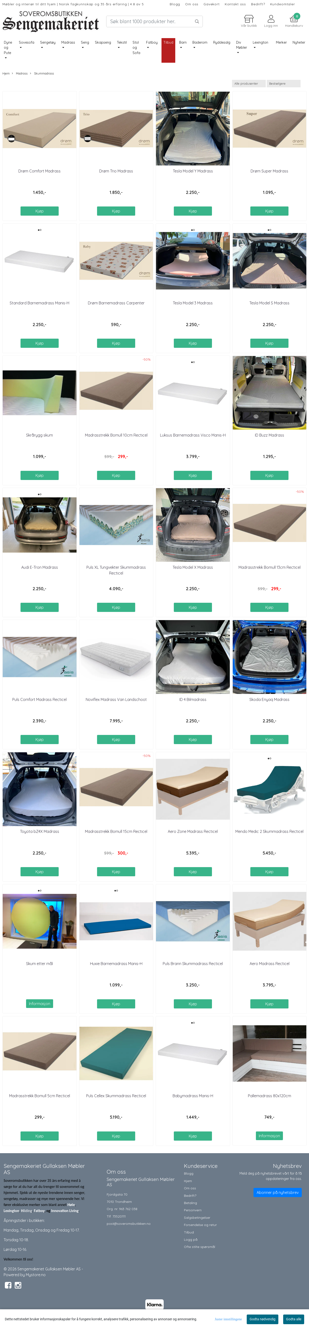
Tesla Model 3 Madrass (193, 303)
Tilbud (189, 1232)
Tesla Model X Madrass (193, 567)
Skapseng (103, 42)
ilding (27, 1210)
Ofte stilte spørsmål (199, 1247)
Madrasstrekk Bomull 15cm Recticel (116, 831)
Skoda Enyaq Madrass (269, 699)
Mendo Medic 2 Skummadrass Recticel (269, 831)
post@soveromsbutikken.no (129, 1223)
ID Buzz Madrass (269, 435)
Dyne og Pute (8, 47)
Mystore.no (36, 1274)
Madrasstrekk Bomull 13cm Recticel (270, 567)
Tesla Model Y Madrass (193, 171)
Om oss (191, 4)
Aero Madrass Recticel (269, 963)
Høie (71, 1204)
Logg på (190, 1239)
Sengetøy (48, 42)
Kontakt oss (235, 4)
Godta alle (293, 1319)
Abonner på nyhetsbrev (278, 1192)
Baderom (199, 42)
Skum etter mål (39, 963)
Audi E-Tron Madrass (39, 567)
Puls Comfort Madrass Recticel (39, 699)
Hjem (6, 73)
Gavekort (212, 4)
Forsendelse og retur (200, 1225)
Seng (85, 42)
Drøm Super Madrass (269, 171)
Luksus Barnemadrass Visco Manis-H (193, 435)
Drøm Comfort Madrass (39, 171)
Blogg (175, 4)
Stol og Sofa (136, 47)
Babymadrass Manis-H (193, 1095)
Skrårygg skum (39, 435)
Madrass (68, 42)
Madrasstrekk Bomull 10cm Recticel (116, 435)
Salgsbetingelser (197, 1217)
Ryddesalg (221, 42)
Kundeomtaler (282, 4)
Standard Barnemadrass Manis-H (39, 303)
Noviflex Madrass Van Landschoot (116, 699)
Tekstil (122, 42)
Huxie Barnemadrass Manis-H (116, 963)
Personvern (193, 1210)
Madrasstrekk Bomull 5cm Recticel (39, 1095)
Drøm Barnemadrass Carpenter (116, 303)
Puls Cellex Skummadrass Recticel (116, 1095)
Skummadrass (42, 73)
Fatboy (152, 42)
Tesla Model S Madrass (269, 303)
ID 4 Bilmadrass (192, 699)
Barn (183, 42)
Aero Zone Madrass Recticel (193, 831)
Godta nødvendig (262, 1319)
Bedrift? (258, 4)
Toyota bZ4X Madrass (39, 831)
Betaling (190, 1203)
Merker (281, 42)
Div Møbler (241, 45)
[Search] (154, 21)
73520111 (119, 1216)
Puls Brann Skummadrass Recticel (193, 963)
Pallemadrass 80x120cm (269, 1095)
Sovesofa (26, 42)
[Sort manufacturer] (249, 83)
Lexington (260, 42)
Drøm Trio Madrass (116, 171)
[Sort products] (284, 83)
